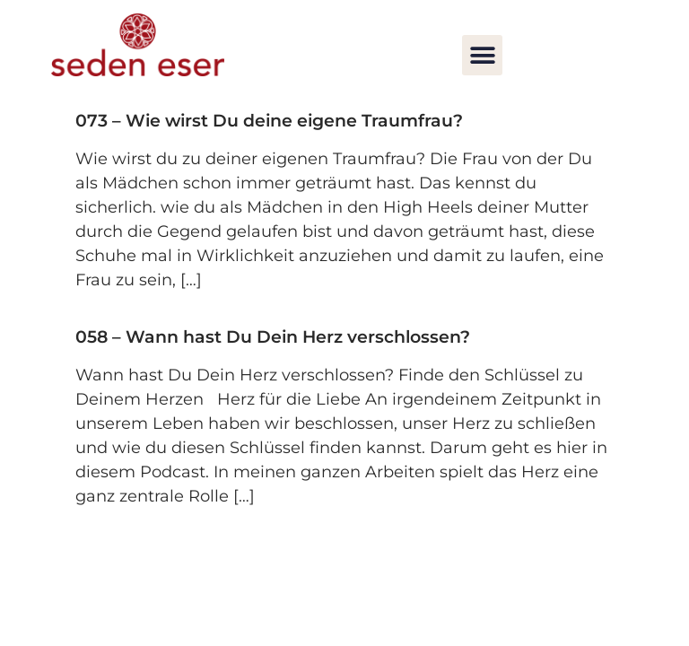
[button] (482, 55)
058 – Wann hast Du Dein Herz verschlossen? (272, 337)
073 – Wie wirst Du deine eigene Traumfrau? (269, 120)
